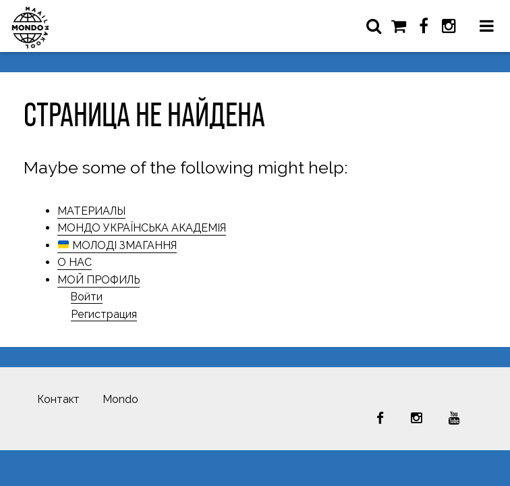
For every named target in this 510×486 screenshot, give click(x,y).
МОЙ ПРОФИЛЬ (98, 279)
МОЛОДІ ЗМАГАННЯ (117, 245)
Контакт (58, 399)
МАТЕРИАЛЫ (91, 211)
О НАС (74, 262)
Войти (87, 296)
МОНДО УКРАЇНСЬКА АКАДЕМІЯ (141, 227)
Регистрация (104, 314)
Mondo (120, 399)
